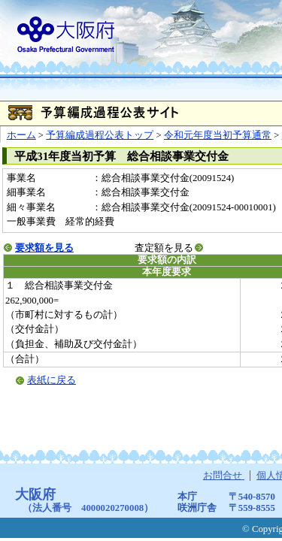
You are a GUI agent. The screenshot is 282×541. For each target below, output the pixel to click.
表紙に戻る (51, 380)
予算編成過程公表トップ (99, 135)
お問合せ (223, 475)
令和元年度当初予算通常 (217, 135)
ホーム (21, 135)
